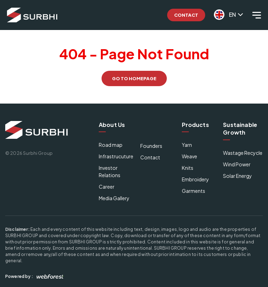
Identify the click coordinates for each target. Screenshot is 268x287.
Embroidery (195, 179)
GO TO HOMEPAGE (134, 78)
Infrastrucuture (116, 156)
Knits (187, 168)
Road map (110, 145)
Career (106, 186)
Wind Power (237, 164)
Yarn (187, 145)
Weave (189, 156)
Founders (151, 146)
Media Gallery (114, 198)
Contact (186, 15)
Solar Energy (237, 176)
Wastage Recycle (242, 153)
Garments (193, 191)
